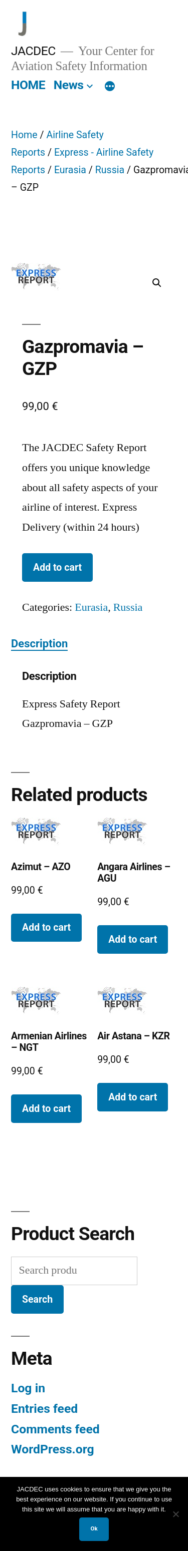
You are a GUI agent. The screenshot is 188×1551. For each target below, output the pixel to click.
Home (24, 135)
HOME (28, 85)
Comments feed (55, 1429)
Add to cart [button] (46, 927)
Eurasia (70, 170)
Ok (93, 1528)
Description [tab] (39, 643)
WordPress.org (52, 1449)
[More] (110, 87)
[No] (175, 1514)
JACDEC (33, 51)
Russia (109, 170)
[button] (157, 283)
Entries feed (44, 1408)
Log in (28, 1388)
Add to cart (57, 567)
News (69, 85)
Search (37, 1299)
